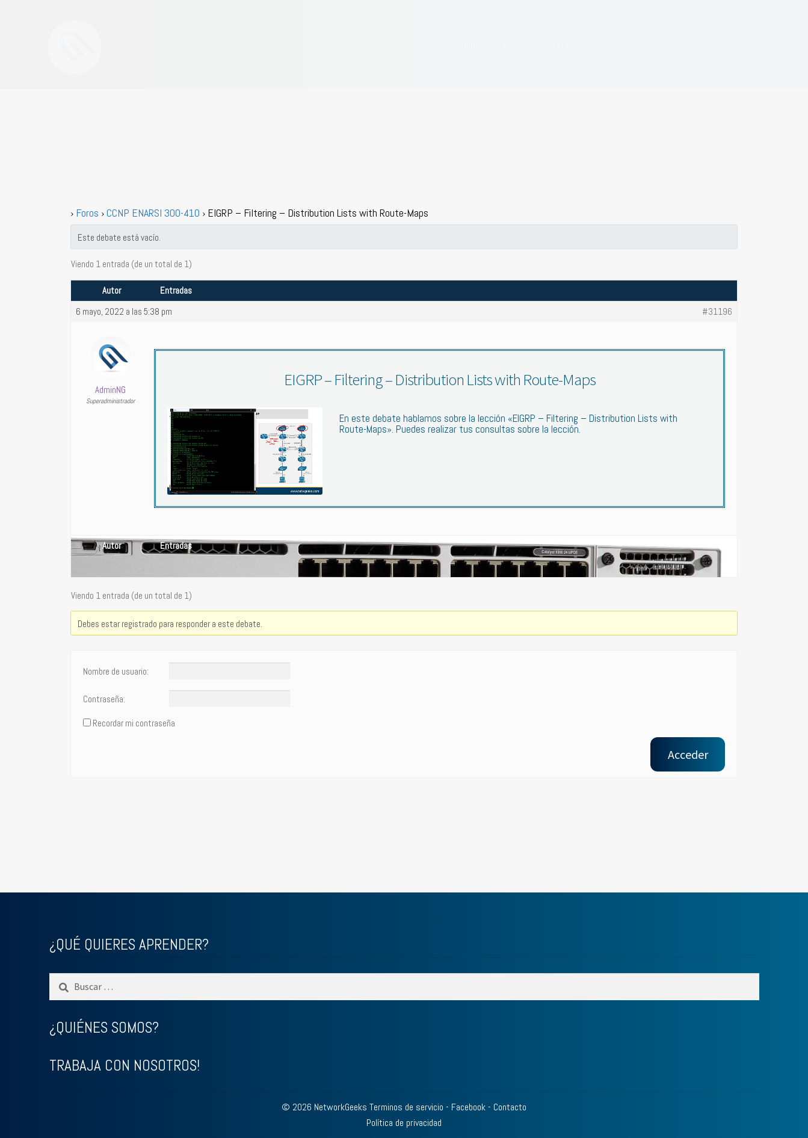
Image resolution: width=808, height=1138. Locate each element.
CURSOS (425, 46)
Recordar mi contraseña (134, 723)
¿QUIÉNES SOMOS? (104, 1027)
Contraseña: (104, 699)
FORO (566, 46)
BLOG (470, 46)
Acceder (688, 754)
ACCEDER (518, 46)
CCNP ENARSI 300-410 (153, 213)
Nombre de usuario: (116, 671)
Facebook (468, 1107)
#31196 (717, 311)
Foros (87, 213)
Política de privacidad (404, 1122)
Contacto (509, 1107)
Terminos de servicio (406, 1107)
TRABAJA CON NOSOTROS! (124, 1065)
